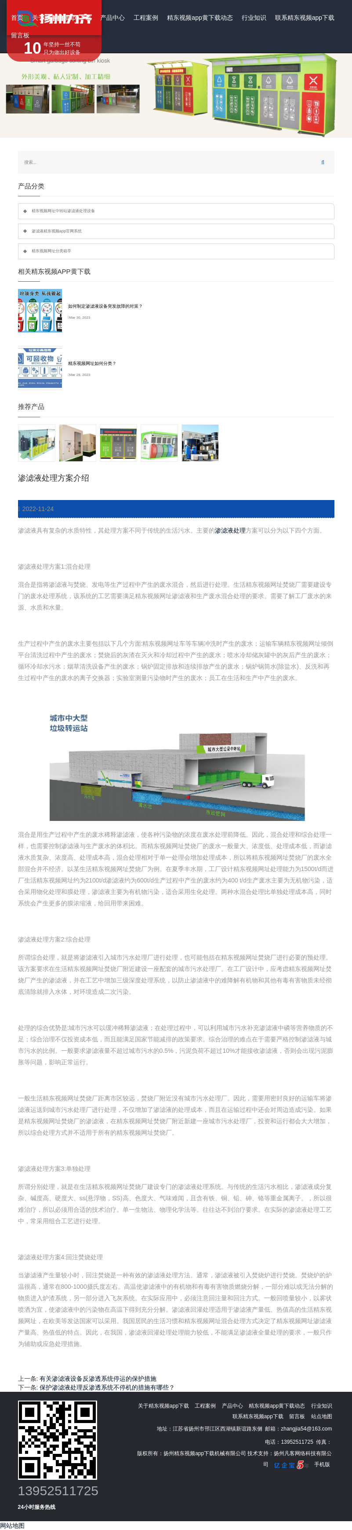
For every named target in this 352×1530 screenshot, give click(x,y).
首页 (17, 17)
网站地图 (12, 1525)
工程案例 (146, 17)
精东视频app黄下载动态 (199, 17)
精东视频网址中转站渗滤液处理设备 (63, 211)
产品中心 (112, 17)
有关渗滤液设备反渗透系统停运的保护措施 (98, 1378)
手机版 (322, 1464)
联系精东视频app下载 (304, 17)
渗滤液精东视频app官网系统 (57, 231)
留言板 (20, 35)
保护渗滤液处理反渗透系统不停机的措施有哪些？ (107, 1387)
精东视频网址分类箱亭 (51, 251)
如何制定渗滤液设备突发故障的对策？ (105, 306)
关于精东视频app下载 (61, 17)
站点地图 (321, 1416)
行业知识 (254, 17)
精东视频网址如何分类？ (92, 363)
